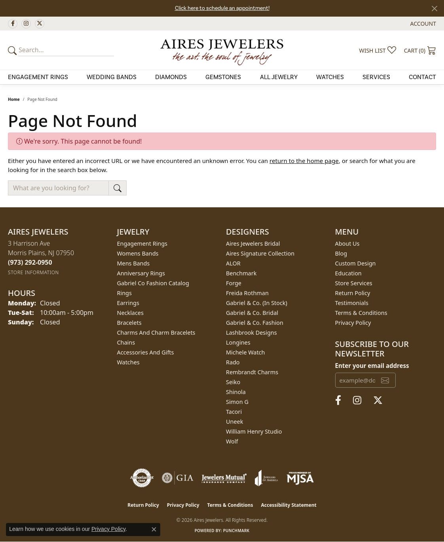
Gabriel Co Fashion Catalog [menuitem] (153, 283)
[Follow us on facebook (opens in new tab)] (12, 23)
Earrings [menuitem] (128, 303)
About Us (347, 243)
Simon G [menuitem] (237, 402)
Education (348, 273)
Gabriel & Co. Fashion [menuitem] (254, 322)
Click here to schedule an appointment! (222, 8)
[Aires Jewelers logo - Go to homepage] (222, 49)
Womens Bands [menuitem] (138, 253)
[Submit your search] (13, 50)
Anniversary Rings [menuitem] (141, 273)
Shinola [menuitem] (236, 392)
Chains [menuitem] (126, 342)
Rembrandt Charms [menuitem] (252, 372)
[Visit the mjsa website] (300, 478)
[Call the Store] (30, 262)
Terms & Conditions (361, 312)
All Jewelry (279, 77)
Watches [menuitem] (128, 362)
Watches (330, 77)
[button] (422, 23)
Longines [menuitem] (238, 342)
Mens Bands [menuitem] (133, 263)
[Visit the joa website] (266, 478)
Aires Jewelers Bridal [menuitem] (253, 243)
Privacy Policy (353, 322)
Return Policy (352, 293)
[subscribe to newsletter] (385, 380)
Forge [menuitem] (233, 283)
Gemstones (223, 77)
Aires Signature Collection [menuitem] (260, 253)
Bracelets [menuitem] (129, 322)
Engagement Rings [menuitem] (142, 243)
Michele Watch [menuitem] (245, 352)
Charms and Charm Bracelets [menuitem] (156, 332)
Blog (341, 253)
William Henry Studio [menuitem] (254, 431)
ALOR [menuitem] (233, 263)
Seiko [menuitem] (233, 382)
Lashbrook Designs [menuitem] (251, 332)
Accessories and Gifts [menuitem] (145, 352)
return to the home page (304, 161)
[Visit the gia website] (178, 478)
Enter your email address (372, 366)
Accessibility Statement (288, 505)
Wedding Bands (112, 77)
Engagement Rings (38, 77)
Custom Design (355, 263)
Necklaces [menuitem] (130, 312)
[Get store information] (33, 272)
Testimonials (351, 303)
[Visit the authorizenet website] (142, 478)
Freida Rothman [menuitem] (247, 293)
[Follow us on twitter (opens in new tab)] (39, 23)
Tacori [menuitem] (234, 411)
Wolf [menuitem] (232, 441)
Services (376, 77)
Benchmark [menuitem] (241, 273)
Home (14, 99)
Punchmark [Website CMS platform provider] (236, 530)
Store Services (353, 283)
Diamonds (171, 77)
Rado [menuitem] (233, 362)
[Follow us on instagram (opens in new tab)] (26, 23)
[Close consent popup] (154, 529)
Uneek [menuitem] (234, 421)
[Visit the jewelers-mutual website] (224, 478)
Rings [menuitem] (124, 293)
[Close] (434, 8)
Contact (422, 77)
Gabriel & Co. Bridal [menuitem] (252, 312)
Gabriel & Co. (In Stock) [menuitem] (256, 303)
